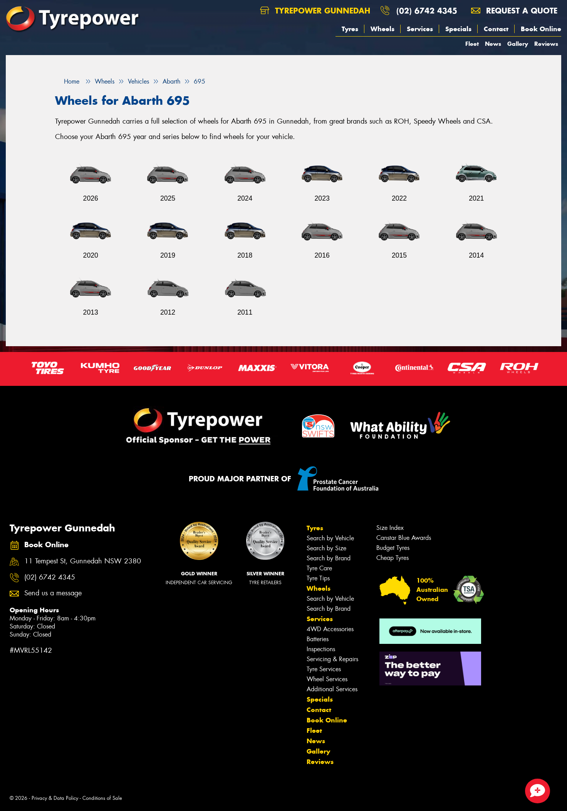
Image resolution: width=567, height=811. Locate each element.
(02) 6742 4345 (426, 10)
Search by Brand (329, 558)
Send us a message (53, 593)
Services (420, 29)
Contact (496, 29)
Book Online (541, 29)
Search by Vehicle (330, 538)
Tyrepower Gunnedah (315, 10)
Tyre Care (319, 568)
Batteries (318, 639)
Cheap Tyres (392, 558)
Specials (458, 29)
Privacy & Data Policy (55, 798)
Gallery (517, 43)
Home (67, 81)
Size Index (390, 528)
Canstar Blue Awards (403, 538)
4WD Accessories (330, 629)
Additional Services (332, 689)
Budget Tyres (392, 548)
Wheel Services (327, 679)
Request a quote (514, 10)
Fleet (472, 43)
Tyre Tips (318, 578)
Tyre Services (324, 669)
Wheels (382, 29)
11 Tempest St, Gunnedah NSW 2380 (82, 561)
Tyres (350, 29)
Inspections (321, 649)
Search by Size (326, 548)
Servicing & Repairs (332, 659)
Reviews (546, 43)
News (493, 43)
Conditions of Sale (102, 798)
